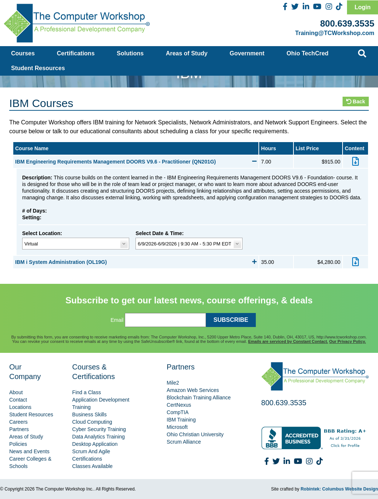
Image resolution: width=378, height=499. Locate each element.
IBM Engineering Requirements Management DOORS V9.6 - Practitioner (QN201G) (136, 162)
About (16, 392)
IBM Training (181, 420)
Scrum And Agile (91, 451)
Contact (18, 400)
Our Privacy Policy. (347, 341)
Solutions (130, 53)
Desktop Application (95, 444)
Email (116, 320)
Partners (19, 429)
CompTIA (178, 412)
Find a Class (86, 392)
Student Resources (38, 68)
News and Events (29, 451)
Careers (18, 422)
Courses (23, 53)
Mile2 (173, 383)
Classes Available (92, 466)
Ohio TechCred (307, 53)
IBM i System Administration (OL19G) (136, 262)
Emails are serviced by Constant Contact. (288, 341)
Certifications (75, 53)
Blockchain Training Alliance (199, 397)
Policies (18, 444)
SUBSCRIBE (230, 320)
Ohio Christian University (195, 434)
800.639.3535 (347, 23)
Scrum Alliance (184, 442)
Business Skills (89, 414)
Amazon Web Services (193, 390)
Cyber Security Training (99, 429)
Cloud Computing (92, 422)
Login (362, 7)
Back (355, 101)
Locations (20, 407)
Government (247, 53)
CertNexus (179, 405)
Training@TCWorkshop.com (334, 33)
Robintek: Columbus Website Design (339, 489)
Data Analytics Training (98, 437)
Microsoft (177, 427)
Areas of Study (186, 53)
